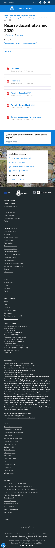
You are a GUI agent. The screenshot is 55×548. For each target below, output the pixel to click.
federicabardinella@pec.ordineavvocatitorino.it (21, 418)
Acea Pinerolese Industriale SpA (13, 495)
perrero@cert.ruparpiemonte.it (17, 337)
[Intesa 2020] (7, 81)
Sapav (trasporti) (9, 498)
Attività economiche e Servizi (13, 316)
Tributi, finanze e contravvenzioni (14, 266)
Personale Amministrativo (12, 218)
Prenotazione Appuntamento (13, 438)
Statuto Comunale (9, 450)
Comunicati (7, 288)
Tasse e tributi (8, 282)
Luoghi (6, 304)
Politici (6, 221)
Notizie (6, 285)
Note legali (7, 456)
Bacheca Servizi (9, 447)
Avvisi (6, 291)
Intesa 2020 (15, 80)
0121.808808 (10, 328)
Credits (6, 461)
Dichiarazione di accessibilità (12, 430)
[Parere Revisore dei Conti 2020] (7, 105)
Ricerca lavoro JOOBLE (11, 509)
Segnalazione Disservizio (11, 441)
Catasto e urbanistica (10, 246)
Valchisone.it (8, 512)
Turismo (6, 269)
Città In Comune (42, 536)
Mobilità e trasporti (9, 260)
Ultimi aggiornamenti (10, 464)
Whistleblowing (8, 473)
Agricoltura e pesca (10, 231)
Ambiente (7, 234)
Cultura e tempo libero (10, 249)
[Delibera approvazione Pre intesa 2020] (7, 117)
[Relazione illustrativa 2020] (7, 93)
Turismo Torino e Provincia (11, 504)
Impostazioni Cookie (10, 458)
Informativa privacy (10, 453)
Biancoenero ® (15, 543)
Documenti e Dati (9, 212)
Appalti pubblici (8, 240)
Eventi (6, 301)
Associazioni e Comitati (11, 319)
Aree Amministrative (10, 206)
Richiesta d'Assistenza (10, 444)
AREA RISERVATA (26, 545)
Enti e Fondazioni (9, 215)
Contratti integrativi (31, 18)
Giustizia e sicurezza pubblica (12, 254)
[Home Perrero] (20, 8)
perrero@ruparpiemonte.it (16, 339)
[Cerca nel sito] (48, 8)
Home (6, 16)
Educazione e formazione (11, 252)
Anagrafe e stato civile (11, 237)
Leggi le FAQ (8, 435)
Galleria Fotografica (10, 310)
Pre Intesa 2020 (17, 68)
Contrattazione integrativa (14, 18)
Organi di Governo (9, 204)
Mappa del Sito (8, 470)
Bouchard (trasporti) (10, 501)
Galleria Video (8, 313)
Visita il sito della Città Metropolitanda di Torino (18, 486)
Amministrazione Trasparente (19, 16)
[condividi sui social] (8, 35)
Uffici (5, 209)
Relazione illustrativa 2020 (21, 92)
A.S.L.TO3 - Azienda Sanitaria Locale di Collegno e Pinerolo (21, 492)
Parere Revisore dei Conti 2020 (23, 105)
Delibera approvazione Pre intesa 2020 (26, 117)
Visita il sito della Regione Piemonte (15, 483)
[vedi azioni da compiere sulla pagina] (19, 35)
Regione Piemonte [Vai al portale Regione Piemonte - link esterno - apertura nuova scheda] (9, 2)
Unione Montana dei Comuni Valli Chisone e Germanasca (21, 489)
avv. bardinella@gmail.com (16, 415)
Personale (33, 16)
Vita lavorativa (8, 272)
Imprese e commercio (10, 257)
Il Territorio (7, 307)
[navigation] (4, 8)
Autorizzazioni (8, 243)
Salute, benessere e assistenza (13, 263)
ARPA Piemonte (9, 506)
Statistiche (7, 467)
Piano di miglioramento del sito (13, 432)
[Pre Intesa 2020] (7, 69)
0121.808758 (11, 330)
